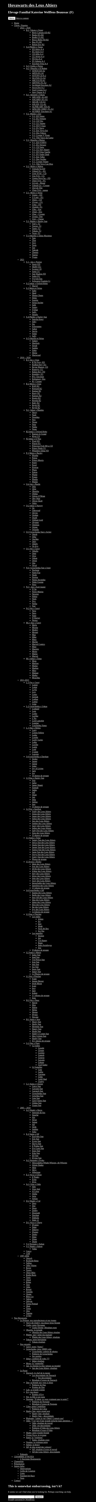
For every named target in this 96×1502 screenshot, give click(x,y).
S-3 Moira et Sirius (34, 288)
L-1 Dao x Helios (33, 728)
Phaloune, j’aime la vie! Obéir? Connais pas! (45, 1418)
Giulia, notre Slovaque (35, 1325)
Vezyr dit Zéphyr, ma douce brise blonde (43, 1323)
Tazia (28, 1277)
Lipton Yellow (38, 733)
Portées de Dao (38, 1387)
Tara (28, 1285)
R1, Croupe (37, 381)
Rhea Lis (30, 1296)
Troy (34, 243)
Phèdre (35, 482)
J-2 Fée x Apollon (33, 809)
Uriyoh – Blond (38, 183)
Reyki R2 (36, 405)
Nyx (34, 601)
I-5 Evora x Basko (33, 862)
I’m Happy (42, 940)
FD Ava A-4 (37, 59)
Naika (34, 427)
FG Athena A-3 (38, 61)
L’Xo (34, 718)
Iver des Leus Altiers (40, 866)
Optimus (35, 525)
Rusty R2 (36, 393)
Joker (34, 766)
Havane (35, 1017)
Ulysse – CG (37, 202)
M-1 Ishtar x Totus (34, 659)
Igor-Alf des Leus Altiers (42, 897)
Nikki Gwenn (37, 582)
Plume (34, 475)
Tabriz (28, 1299)
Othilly (35, 544)
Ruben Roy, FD (38, 372)
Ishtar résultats (38, 1361)
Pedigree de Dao (39, 1385)
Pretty (34, 463)
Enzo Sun (36, 1151)
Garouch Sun (37, 1091)
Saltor (34, 329)
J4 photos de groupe (40, 776)
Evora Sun (36, 1141)
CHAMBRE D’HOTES (24, 1457)
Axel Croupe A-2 (39, 90)
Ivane (34, 979)
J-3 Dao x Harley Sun (35, 778)
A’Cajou (35, 1191)
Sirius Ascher (37, 303)
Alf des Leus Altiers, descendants (46, 1452)
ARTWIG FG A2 (39, 83)
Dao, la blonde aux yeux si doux (39, 1382)
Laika (34, 742)
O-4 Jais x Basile (33, 484)
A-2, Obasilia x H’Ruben (36, 68)
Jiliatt (34, 795)
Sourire (35, 300)
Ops (33, 563)
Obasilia (35, 491)
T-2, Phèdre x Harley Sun (36, 221)
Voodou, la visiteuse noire (37, 1442)
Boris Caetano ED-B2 (41, 33)
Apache (35, 1115)
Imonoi (41, 936)
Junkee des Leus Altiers (42, 823)
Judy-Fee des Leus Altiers (43, 831)
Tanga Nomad (32, 1304)
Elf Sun (35, 1156)
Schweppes (36, 326)
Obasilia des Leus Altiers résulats (46, 1332)
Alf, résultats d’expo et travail (44, 1449)
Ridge (28, 1282)
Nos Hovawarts (20, 1318)
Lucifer (35, 745)
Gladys (41, 1081)
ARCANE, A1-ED (40, 97)
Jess (33, 804)
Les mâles (36, 917)
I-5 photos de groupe (40, 888)
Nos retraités (25, 1344)
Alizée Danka (38, 1165)
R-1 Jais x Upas (32, 360)
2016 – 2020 (25, 357)
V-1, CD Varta (38, 147)
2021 (22, 259)
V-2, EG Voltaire (39, 119)
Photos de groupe (39, 859)
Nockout (35, 570)
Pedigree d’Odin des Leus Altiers (46, 1428)
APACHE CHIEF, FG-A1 (43, 109)
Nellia (34, 604)
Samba (35, 348)
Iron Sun (35, 962)
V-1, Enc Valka (38, 157)
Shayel (35, 286)
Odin (28, 1287)
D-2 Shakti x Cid (33, 1201)
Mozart (35, 632)
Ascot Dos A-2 (38, 87)
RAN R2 (35, 386)
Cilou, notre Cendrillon (36, 1406)
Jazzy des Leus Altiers (41, 826)
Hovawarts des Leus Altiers (32, 5)
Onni (34, 553)
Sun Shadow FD (39, 274)
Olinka (35, 494)
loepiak (35, 697)
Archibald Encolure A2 (42, 85)
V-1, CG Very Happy (41, 150)
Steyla (34, 331)
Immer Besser (38, 981)
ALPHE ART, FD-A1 (41, 107)
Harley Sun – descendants (43, 1416)
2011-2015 (24, 680)
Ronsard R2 (37, 389)
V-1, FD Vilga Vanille (41, 152)
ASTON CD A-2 (39, 76)
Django (35, 1232)
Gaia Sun (36, 1098)
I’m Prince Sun (38, 960)
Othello (35, 551)
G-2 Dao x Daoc (33, 1043)
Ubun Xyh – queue (40, 190)
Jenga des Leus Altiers (41, 814)
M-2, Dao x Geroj (33, 623)
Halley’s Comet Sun (40, 1034)
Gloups (41, 1050)
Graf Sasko (42, 1065)
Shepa (34, 353)
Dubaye (35, 1230)
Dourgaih (36, 1213)
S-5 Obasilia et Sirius (35, 338)
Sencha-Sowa (37, 319)
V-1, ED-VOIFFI (39, 142)
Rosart (29, 1289)
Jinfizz (35, 802)
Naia (34, 424)
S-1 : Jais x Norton (34, 262)
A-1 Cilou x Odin (33, 1184)
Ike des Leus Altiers (40, 907)
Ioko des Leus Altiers (41, 878)
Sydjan (35, 310)
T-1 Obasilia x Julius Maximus (39, 236)
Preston (35, 467)
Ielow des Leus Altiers (41, 876)
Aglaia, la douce (33, 1445)
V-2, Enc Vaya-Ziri (40, 130)
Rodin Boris (31, 1275)
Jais (33, 797)
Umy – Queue (38, 219)
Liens (22, 1473)
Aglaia (35, 1199)
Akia (34, 1167)
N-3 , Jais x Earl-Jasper (36, 587)
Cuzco (28, 1251)
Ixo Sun (35, 967)
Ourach (29, 1258)
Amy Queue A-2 (39, 92)
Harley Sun (36, 1038)
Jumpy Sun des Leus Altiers (43, 840)
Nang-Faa (36, 573)
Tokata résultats (38, 1342)
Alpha (34, 1194)
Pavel (34, 465)
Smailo (35, 314)
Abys (34, 1170)
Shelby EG (36, 267)
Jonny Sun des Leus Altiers (43, 857)
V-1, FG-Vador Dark (40, 154)
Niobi (34, 575)
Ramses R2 (36, 396)
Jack (34, 771)
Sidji (34, 305)
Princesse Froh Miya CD (42, 446)
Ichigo (40, 919)
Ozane (28, 1294)
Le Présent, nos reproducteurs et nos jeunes (38, 1320)
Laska (34, 735)
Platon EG (36, 443)
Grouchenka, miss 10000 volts (39, 1349)
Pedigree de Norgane (41, 1402)
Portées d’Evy (38, 1394)
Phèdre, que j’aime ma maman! (39, 1335)
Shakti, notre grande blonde (37, 1433)
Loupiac (35, 723)
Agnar (34, 1122)
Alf (33, 1124)
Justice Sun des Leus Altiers (44, 850)
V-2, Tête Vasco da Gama (42, 138)
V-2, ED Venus (38, 116)
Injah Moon (37, 983)
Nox (34, 420)
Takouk (35, 250)
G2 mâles (36, 1046)
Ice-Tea (41, 931)
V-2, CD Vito (37, 121)
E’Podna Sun (37, 1146)
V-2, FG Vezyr (38, 128)
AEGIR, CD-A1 (39, 102)
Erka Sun (36, 1153)
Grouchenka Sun (39, 1093)
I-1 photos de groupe (40, 995)
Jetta (34, 799)
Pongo (34, 477)
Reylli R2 (36, 408)
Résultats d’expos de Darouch (44, 1380)
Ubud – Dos (37, 212)
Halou (34, 1007)
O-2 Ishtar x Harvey (34, 506)
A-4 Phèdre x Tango (34, 47)
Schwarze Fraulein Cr (41, 281)
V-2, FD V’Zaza (39, 126)
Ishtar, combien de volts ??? (37, 1359)
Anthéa (35, 1129)
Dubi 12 (35, 1220)
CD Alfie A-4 (37, 54)
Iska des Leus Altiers (41, 900)
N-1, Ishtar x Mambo (35, 410)
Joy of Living (37, 768)
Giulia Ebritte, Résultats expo (44, 1328)
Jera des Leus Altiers (40, 821)
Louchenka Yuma (39, 725)
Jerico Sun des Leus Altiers (43, 842)
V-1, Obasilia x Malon (35, 140)
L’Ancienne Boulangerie (30, 1459)
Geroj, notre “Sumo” (34, 1347)
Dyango (35, 1225)
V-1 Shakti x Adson (34, 1246)
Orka (34, 537)
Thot (34, 240)
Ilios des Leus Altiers (41, 905)
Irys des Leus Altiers (40, 909)
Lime (34, 704)
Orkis (34, 503)
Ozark (34, 518)
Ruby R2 (36, 403)
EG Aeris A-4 (37, 52)
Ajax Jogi (36, 1189)
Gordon (41, 1053)
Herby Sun (36, 1024)
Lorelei (35, 737)
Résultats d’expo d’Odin (42, 1430)
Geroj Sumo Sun (39, 1101)
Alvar (34, 1120)
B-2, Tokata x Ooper (34, 30)
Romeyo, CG (37, 369)
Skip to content (22, 18)
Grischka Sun (37, 1096)
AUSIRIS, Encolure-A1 (42, 111)
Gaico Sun (36, 1086)
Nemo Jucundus (39, 580)
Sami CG (36, 271)
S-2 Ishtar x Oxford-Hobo (37, 283)
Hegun (35, 1012)
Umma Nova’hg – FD (41, 178)
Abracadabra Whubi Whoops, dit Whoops (49, 1163)
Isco (33, 988)
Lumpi (35, 685)
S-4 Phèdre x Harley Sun (36, 317)
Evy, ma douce (32, 1392)
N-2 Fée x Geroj (33, 608)
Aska (34, 1132)
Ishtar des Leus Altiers (41, 902)
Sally (34, 336)
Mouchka (36, 678)
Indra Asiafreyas (45, 945)
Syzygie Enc (37, 279)
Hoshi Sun (36, 1031)
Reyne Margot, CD (40, 367)
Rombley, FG (37, 374)
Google (41, 1048)
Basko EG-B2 (38, 35)
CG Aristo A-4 (38, 56)
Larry (34, 730)
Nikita (34, 596)
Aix (33, 1117)
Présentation (19, 1464)
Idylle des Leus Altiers (41, 869)
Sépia (34, 298)
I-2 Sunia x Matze (33, 952)
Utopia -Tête (37, 216)
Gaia (40, 1069)
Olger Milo (30, 1273)
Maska (35, 666)
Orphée (35, 515)
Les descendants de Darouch (44, 1375)
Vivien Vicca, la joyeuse (36, 1435)
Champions (19, 1461)
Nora (34, 584)
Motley (35, 630)
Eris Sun (35, 1139)
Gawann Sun (37, 1089)
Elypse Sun (36, 1158)
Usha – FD (36, 205)
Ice (39, 921)
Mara (34, 639)
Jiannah (35, 788)
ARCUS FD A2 (38, 80)
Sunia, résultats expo (40, 1440)
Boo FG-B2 (37, 42)
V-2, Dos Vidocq (39, 133)
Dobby (35, 1210)
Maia (34, 647)
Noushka (36, 417)
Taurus (35, 255)
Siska (34, 350)
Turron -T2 (36, 226)
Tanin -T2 (36, 228)
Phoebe (35, 455)
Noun (34, 429)
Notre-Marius (37, 592)
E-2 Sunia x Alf (32, 1134)
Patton (34, 472)
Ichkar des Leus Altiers (41, 871)
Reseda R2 (36, 400)
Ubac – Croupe (38, 214)
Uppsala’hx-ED (38, 169)
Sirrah (34, 346)
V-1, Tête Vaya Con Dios (42, 164)
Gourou (41, 1058)
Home (16, 23)
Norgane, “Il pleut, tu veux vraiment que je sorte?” (47, 1399)
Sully (34, 312)
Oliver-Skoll (37, 501)
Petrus (34, 458)
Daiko (34, 1234)
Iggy (34, 991)
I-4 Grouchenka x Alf (35, 890)
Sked (34, 293)
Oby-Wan (36, 498)
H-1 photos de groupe (41, 1041)
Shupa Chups (37, 295)
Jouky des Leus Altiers (41, 811)
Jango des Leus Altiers (41, 816)
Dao (33, 1206)
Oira (28, 1311)
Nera (34, 611)
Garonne (41, 1074)
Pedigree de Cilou (39, 1409)
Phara (34, 470)
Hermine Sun (37, 1026)
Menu (11, 18)
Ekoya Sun (36, 1144)
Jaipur (34, 764)
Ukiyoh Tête (37, 188)
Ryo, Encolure (38, 377)
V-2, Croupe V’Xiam (41, 135)
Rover (28, 1268)
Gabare (41, 1062)
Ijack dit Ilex (43, 929)
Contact (17, 1480)
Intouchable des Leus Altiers (44, 883)
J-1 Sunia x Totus (33, 838)
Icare (34, 986)
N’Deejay (36, 618)
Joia (33, 780)
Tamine (29, 1313)
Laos (34, 711)
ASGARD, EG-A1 (40, 99)
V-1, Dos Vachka (39, 159)
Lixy (34, 692)
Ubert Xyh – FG (39, 181)
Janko (34, 790)
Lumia (35, 702)
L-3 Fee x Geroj (33, 682)
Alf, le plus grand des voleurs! (39, 1447)
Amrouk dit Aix (38, 1112)
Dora (34, 1203)
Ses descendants (45, 1378)
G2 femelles (37, 1067)
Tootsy (29, 1270)
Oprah (34, 534)
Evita (34, 1179)
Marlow (35, 663)
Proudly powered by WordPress (21, 1499)
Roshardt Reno (32, 1261)
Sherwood (36, 355)
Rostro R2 (36, 398)
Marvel (35, 656)
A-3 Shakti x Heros (34, 1110)
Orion (34, 561)
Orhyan (29, 1301)
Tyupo (34, 257)
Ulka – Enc (36, 209)
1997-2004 (24, 1256)
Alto (34, 1187)
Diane (34, 1242)
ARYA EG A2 (38, 73)
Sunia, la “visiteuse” (34, 1437)
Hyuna (35, 1015)
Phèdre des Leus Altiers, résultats (46, 1337)
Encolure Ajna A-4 (40, 64)
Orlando (35, 529)
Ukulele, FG (37, 207)
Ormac (35, 527)
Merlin (35, 642)
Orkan (34, 558)
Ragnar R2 (36, 391)
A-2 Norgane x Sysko (35, 1160)
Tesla (34, 245)
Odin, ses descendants (41, 1425)
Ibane (40, 943)
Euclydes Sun (38, 1136)
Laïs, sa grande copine (35, 1390)
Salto (34, 291)
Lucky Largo (37, 740)
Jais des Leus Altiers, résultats (44, 1368)
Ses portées (36, 1356)
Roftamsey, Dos (38, 379)
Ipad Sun (36, 957)
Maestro (35, 649)
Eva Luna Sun (38, 1148)
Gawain (41, 1060)
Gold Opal (42, 1079)
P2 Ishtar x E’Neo (33, 439)
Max (34, 635)
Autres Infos (19, 1466)
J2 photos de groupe (40, 835)
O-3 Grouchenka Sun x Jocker (39, 532)
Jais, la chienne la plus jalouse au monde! (43, 1366)
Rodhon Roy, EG (39, 365)
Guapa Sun (36, 1105)
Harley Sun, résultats (41, 1414)
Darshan (35, 1215)
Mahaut (35, 673)
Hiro (34, 1005)
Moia (34, 661)
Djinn (34, 1239)
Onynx (35, 513)
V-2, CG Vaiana (38, 123)
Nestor (35, 620)
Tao (33, 248)
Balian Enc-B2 (38, 44)
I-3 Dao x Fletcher (33, 914)
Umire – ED (37, 195)
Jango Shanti (37, 785)
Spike (34, 334)
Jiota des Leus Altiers (41, 833)
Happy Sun (36, 1029)
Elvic (34, 1182)
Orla (34, 486)
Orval (34, 565)
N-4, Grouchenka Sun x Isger (38, 568)
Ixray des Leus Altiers (41, 881)
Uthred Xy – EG (39, 171)
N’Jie (34, 589)
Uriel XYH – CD (39, 173)
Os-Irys (35, 546)
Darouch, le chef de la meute (38, 1373)
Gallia (40, 1072)
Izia (39, 948)
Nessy (34, 412)
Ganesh (41, 1055)
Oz (33, 508)
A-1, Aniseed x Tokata (35, 95)
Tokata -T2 (36, 231)
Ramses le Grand (39, 434)
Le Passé (23, 1371)
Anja (34, 1196)
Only (34, 541)
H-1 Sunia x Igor (33, 1019)
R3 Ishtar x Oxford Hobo (36, 432)
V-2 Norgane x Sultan (35, 1244)
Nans (34, 616)
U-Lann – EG (37, 197)
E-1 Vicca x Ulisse (34, 1175)
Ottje (34, 489)
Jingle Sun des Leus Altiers (43, 845)
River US (36, 436)
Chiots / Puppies (21, 25)
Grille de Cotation (27, 1471)
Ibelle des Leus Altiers (41, 895)
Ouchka (35, 539)
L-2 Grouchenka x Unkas (36, 706)
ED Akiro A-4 (38, 49)
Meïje (34, 625)
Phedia (35, 479)
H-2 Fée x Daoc (32, 1000)
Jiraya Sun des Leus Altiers (43, 854)
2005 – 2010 (25, 1108)
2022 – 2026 (25, 28)
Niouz (34, 422)
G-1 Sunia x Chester (34, 1084)
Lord (34, 749)
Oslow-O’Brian (38, 496)
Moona (35, 627)
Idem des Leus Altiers (41, 864)
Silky (34, 322)
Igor (39, 924)
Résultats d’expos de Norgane (44, 1404)
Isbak (40, 926)
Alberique (36, 1172)
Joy (33, 773)
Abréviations (25, 1469)
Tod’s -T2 (36, 224)
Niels (34, 599)
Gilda (40, 1077)
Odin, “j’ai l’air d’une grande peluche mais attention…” (49, 1421)
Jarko (34, 783)
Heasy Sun (36, 1022)
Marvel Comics (38, 644)
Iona (34, 998)
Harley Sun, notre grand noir (38, 1411)
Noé (33, 606)
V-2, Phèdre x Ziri (33, 114)
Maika (34, 675)
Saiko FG (36, 276)
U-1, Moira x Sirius (34, 193)
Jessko (35, 759)
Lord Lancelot (38, 721)
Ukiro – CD (37, 200)
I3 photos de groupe (40, 950)
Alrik (34, 1127)
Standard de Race (27, 1476)
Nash (34, 415)
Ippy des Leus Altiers (41, 874)
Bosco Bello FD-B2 (40, 40)
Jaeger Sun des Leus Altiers (43, 847)
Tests (22, 1478)
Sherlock (36, 343)
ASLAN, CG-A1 (39, 104)
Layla (34, 690)
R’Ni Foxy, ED (38, 362)
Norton (35, 577)
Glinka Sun (36, 1103)
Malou (35, 654)
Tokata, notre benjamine (36, 1339)
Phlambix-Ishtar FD (40, 451)
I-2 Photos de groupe (41, 974)
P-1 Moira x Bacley (34, 453)
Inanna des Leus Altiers (42, 893)
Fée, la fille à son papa (35, 1397)
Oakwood (36, 510)
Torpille (29, 1292)
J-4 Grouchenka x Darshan (37, 756)
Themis (35, 252)
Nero (34, 613)
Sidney (35, 341)
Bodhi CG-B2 (38, 37)
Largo (34, 694)
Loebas (35, 699)
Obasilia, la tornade (34, 1330)
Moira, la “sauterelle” (35, 1363)
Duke (34, 1227)
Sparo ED (36, 264)
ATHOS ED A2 (38, 71)
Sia (33, 324)
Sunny (34, 307)
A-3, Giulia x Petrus (34, 66)
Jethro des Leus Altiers (41, 828)
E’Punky (35, 1177)
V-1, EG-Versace (39, 145)
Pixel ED (36, 441)
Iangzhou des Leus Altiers (43, 886)
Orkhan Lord (37, 520)
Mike (34, 637)
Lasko (34, 713)
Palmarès (24, 1454)
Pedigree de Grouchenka (42, 1354)
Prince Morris (38, 460)
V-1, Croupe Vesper (40, 162)
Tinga (28, 1308)
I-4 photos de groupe (40, 912)
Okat (28, 1306)
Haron (34, 1003)
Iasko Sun (36, 955)
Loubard (35, 709)
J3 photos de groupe (40, 807)
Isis (39, 938)
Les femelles (37, 933)
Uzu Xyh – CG (38, 176)
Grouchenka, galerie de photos (45, 1351)
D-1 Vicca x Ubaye (34, 1222)
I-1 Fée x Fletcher (33, 976)
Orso (34, 556)
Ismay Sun (36, 972)
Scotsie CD (36, 269)
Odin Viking (31, 1265)
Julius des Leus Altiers (41, 819)
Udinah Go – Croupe (41, 185)
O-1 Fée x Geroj (33, 549)
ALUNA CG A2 (39, 78)
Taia (34, 238)
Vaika (34, 1249)
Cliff (28, 1253)
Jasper (34, 761)
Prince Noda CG (39, 448)
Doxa (34, 1208)
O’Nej (28, 1316)
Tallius (29, 1263)
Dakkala (35, 1218)
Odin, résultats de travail (42, 1423)
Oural (28, 1280)
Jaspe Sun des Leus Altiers (43, 852)
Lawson (35, 754)
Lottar (34, 687)
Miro (34, 670)
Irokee (34, 993)
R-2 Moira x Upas (33, 384)
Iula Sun (35, 964)
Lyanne (35, 752)
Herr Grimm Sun (39, 1036)
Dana (34, 1237)
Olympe (35, 522)
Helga (34, 1010)
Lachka (35, 716)
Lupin (34, 747)
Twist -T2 (36, 233)
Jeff (33, 792)
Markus (35, 668)
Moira (34, 651)
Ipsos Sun (36, 969)
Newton (35, 594)
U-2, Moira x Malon (34, 166)
